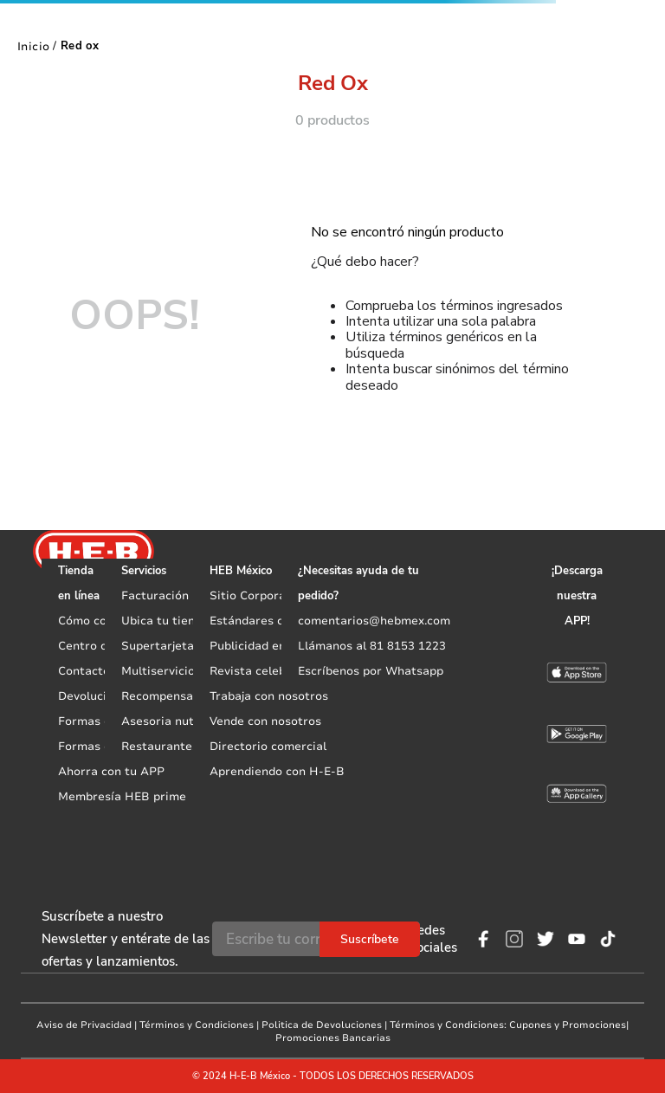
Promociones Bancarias (333, 1038)
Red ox (80, 46)
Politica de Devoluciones (321, 1025)
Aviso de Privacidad (84, 1025)
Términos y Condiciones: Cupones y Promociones (508, 1025)
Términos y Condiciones (196, 1025)
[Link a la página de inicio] (33, 45)
